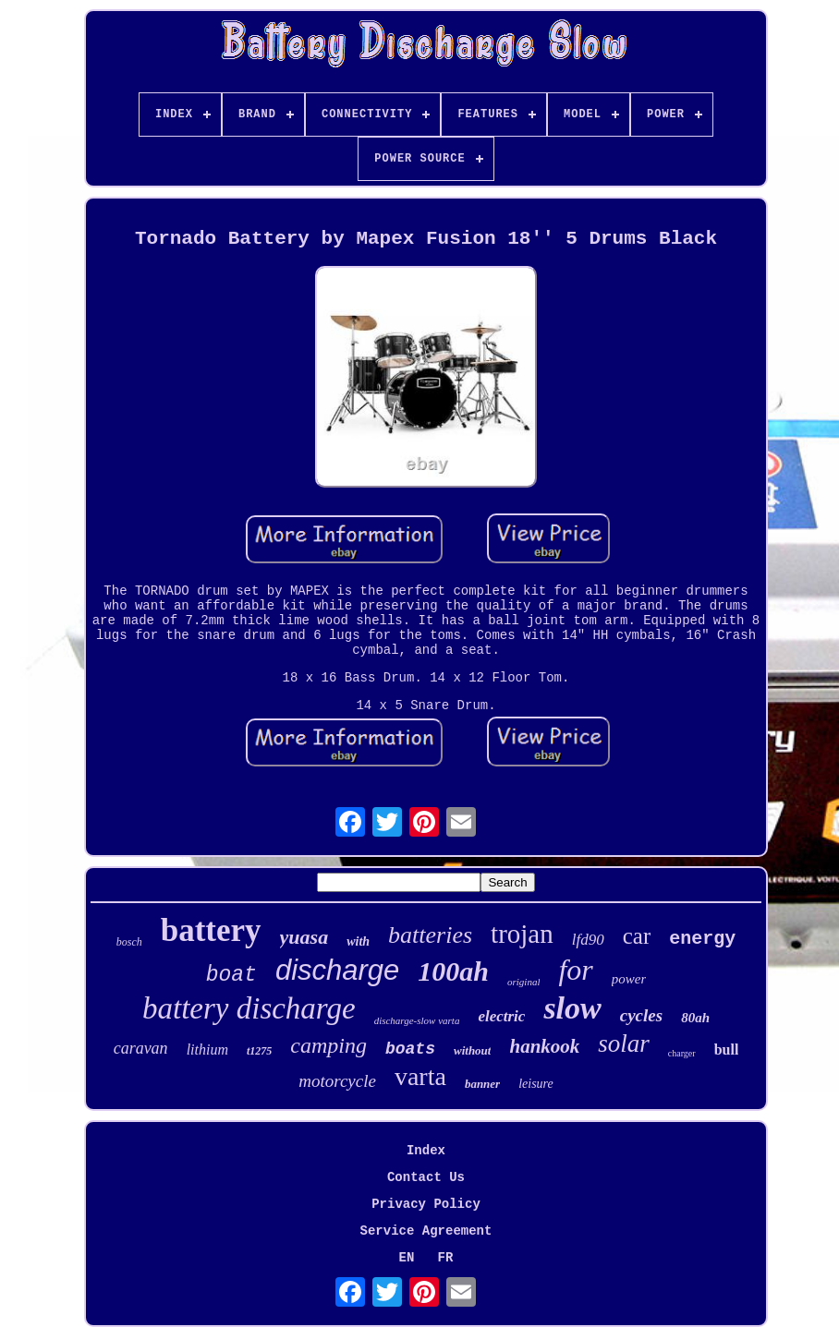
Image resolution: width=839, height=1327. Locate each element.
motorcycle (337, 1081)
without (472, 1050)
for (575, 969)
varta (420, 1076)
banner (482, 1084)
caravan (141, 1048)
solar (624, 1043)
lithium (207, 1049)
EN (407, 1257)
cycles (641, 1015)
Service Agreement (426, 1231)
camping (328, 1045)
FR (446, 1257)
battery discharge (249, 1008)
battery (211, 930)
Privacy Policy (425, 1204)
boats (410, 1049)
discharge (337, 970)
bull (726, 1049)
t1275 (259, 1050)
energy (702, 938)
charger (682, 1053)
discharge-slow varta (417, 1020)
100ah (453, 971)
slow (572, 1008)
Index (426, 1150)
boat (231, 975)
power (629, 978)
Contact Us (426, 1177)
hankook (544, 1046)
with (358, 941)
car (637, 935)
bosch (129, 941)
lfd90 (588, 939)
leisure (535, 1084)
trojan (522, 933)
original (523, 981)
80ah (695, 1017)
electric (501, 1016)
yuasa (304, 936)
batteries (430, 935)
